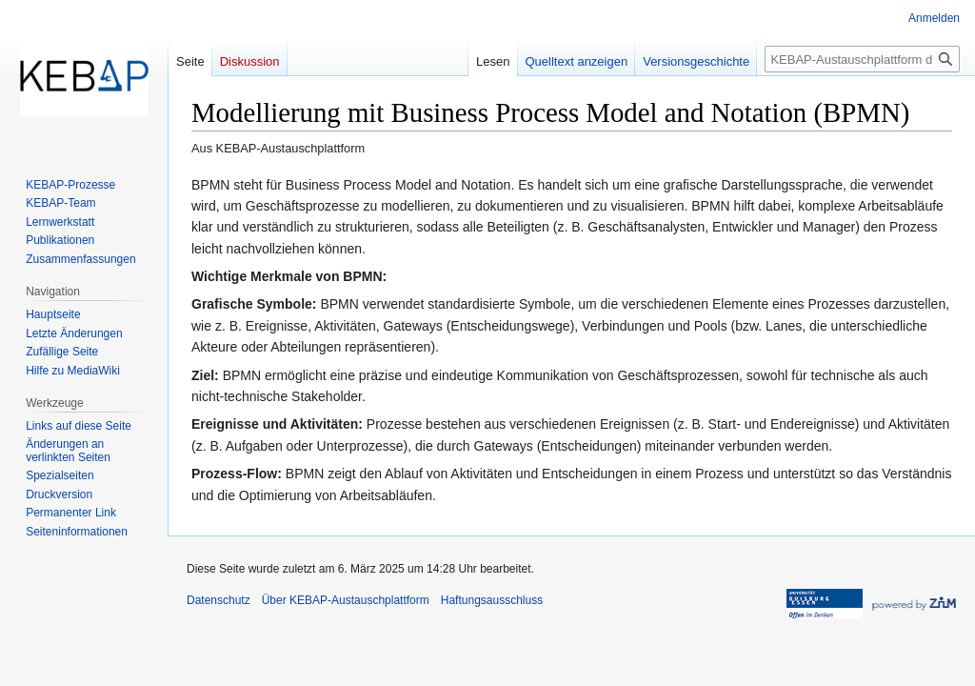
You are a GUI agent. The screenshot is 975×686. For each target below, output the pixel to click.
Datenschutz (218, 600)
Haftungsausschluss (492, 600)
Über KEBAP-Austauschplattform (345, 600)
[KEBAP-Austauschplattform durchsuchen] (862, 59)
